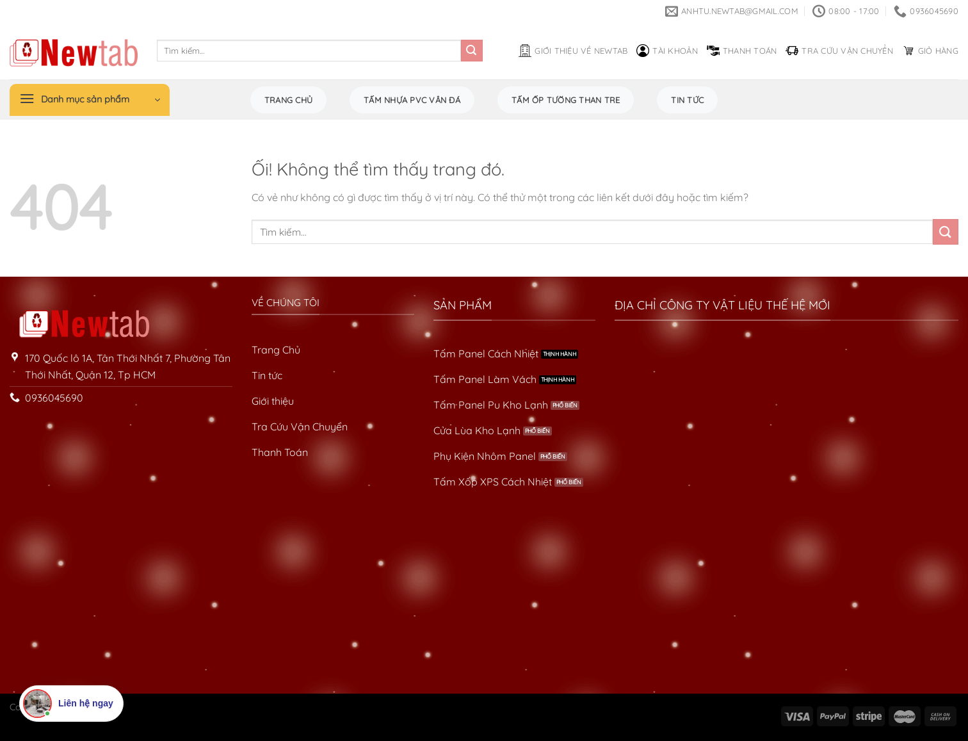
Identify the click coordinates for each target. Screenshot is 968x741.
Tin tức (687, 100)
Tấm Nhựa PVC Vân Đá (412, 100)
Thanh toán (742, 50)
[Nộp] (472, 50)
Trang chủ (288, 100)
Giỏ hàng (930, 50)
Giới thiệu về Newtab (573, 50)
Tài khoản (666, 50)
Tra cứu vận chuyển (839, 50)
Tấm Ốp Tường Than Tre (566, 100)
